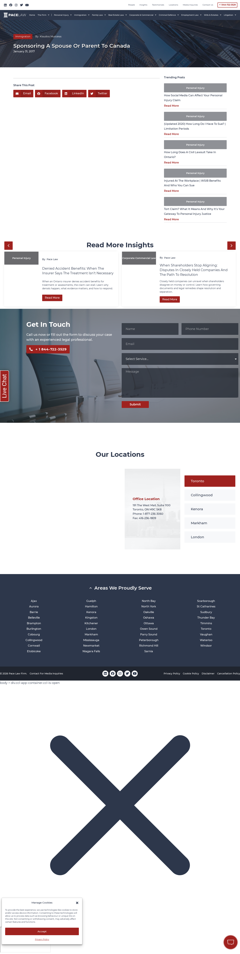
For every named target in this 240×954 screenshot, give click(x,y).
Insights (143, 5)
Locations (173, 5)
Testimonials (158, 5)
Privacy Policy (42, 939)
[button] (77, 903)
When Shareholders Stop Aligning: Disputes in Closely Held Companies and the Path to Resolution (194, 270)
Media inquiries (190, 5)
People (131, 5)
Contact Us (207, 5)
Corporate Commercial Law (139, 258)
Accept (42, 931)
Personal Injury (195, 87)
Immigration (22, 36)
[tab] (209, 481)
